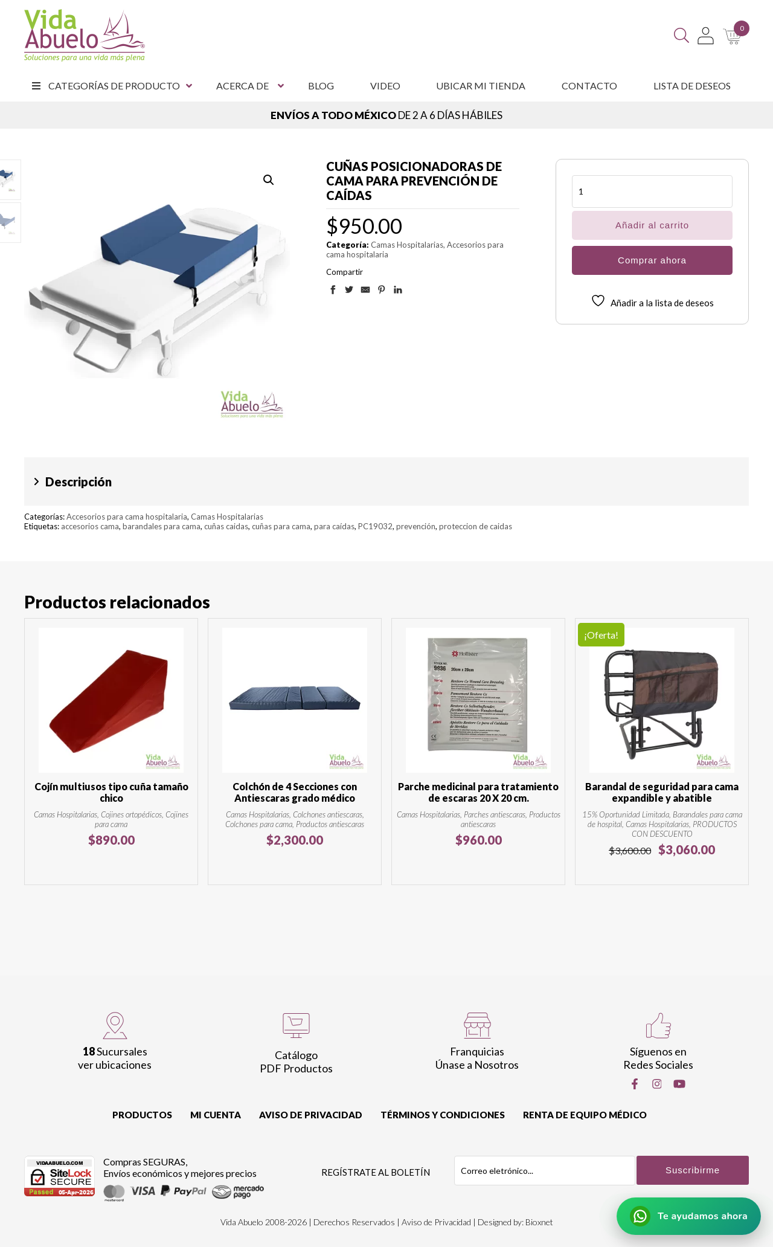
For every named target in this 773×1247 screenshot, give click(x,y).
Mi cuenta (215, 1114)
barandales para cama (161, 526)
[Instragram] (657, 1084)
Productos (142, 1114)
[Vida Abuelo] (84, 35)
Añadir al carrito (652, 225)
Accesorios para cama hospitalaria (126, 516)
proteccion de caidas (475, 526)
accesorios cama (90, 526)
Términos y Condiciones (442, 1114)
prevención (415, 526)
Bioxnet (539, 1222)
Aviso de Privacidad (310, 1114)
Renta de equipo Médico (585, 1114)
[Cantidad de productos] (652, 191)
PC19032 (375, 526)
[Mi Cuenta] (706, 36)
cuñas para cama (281, 526)
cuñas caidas (226, 526)
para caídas (334, 526)
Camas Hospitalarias (407, 245)
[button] (269, 180)
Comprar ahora (652, 260)
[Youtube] (679, 1084)
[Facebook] (634, 1084)
